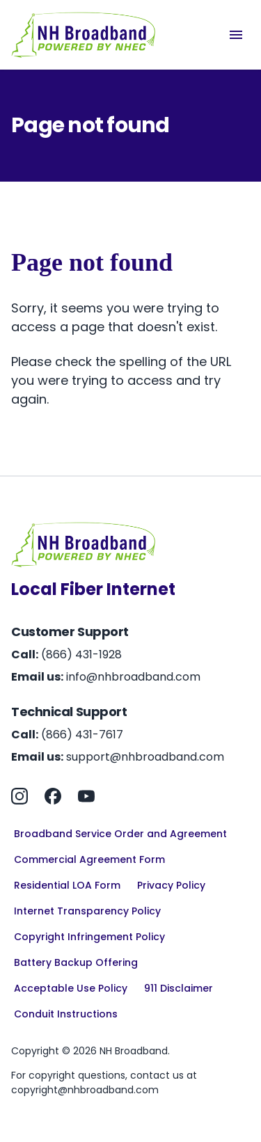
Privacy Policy (171, 885)
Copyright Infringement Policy (89, 937)
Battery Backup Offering (76, 962)
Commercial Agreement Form (89, 859)
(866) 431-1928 (81, 655)
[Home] (83, 34)
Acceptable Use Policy (70, 988)
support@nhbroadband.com (145, 757)
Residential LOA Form (67, 885)
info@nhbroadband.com (133, 677)
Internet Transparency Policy (87, 911)
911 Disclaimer (178, 988)
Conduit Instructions (66, 1014)
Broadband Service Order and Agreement (120, 834)
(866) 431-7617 (82, 735)
